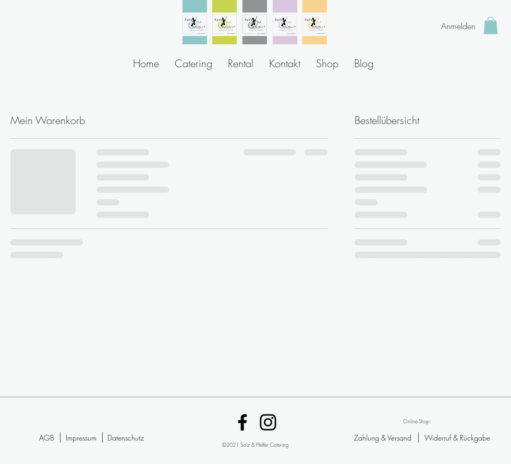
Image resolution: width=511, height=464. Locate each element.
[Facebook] (242, 422)
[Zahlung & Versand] (382, 437)
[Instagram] (268, 422)
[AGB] (46, 437)
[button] (490, 25)
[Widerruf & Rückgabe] (457, 437)
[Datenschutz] (126, 437)
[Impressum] (81, 437)
